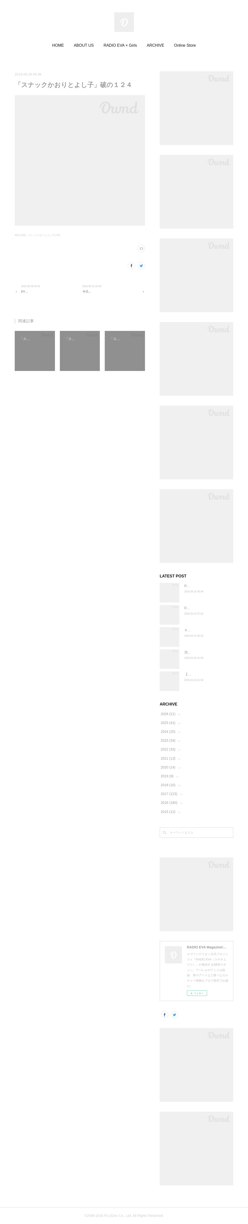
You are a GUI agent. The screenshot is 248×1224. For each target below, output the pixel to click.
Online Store (185, 45)
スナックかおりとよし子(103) (43, 235)
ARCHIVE (155, 45)
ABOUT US (84, 45)
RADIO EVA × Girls (120, 45)
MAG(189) (20, 235)
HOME (58, 45)
